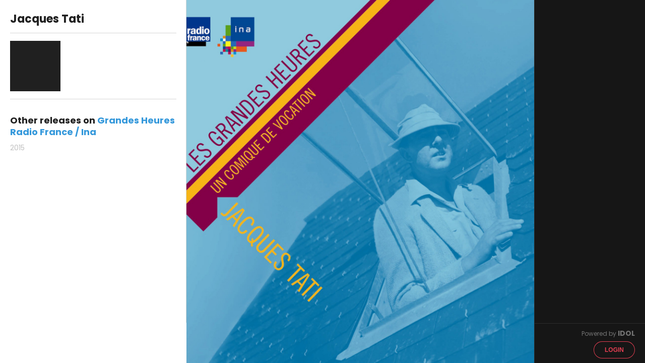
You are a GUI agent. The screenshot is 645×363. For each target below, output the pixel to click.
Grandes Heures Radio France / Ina (92, 126)
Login (614, 349)
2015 (17, 148)
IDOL (626, 333)
